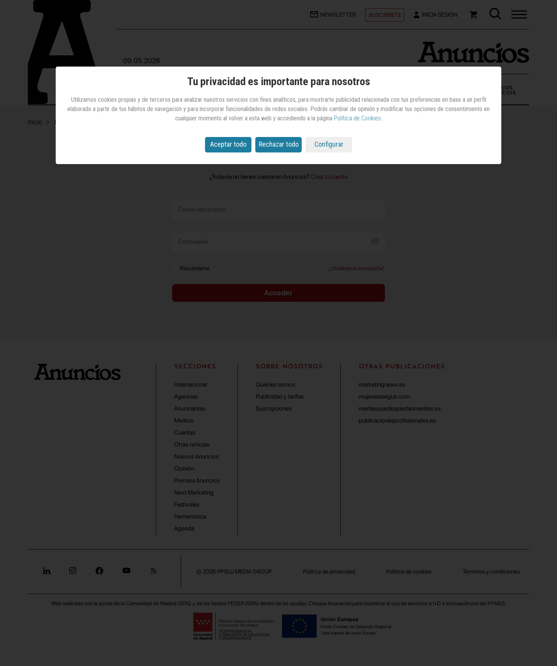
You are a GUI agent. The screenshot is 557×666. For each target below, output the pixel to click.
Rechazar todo (279, 144)
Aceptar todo (228, 144)
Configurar (328, 144)
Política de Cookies (357, 118)
